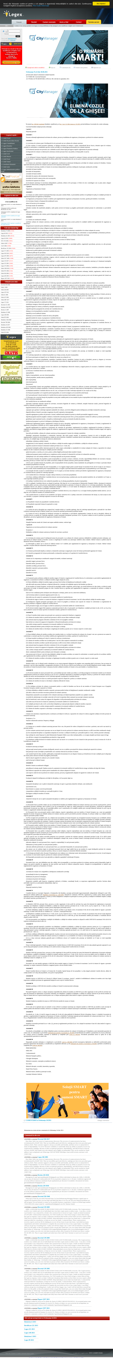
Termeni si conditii (16, 1353)
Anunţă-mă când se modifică (35, 67)
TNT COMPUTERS (96, 1353)
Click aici (12, 40)
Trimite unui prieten (81, 67)
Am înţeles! (101, 3)
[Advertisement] (11, 99)
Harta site (8, 1353)
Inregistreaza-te (12, 38)
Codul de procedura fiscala (11, 141)
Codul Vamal (7, 161)
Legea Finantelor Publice (10, 148)
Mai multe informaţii (41, 5)
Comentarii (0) (65, 67)
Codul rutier (6, 167)
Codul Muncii (7, 156)
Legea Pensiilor (7, 146)
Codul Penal (6, 159)
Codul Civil (6, 154)
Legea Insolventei (8, 151)
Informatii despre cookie (28, 1353)
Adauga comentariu (103, 1120)
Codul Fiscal (6, 138)
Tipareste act (97, 67)
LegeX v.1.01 (84, 1353)
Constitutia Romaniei (9, 164)
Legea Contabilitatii (9, 143)
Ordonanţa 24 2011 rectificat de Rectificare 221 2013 (8, 209)
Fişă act (53, 67)
